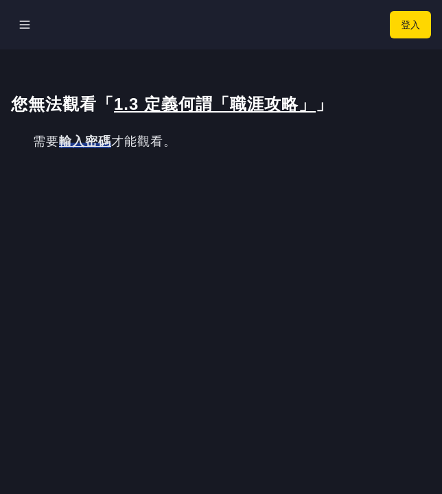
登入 (410, 24)
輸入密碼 (85, 141)
